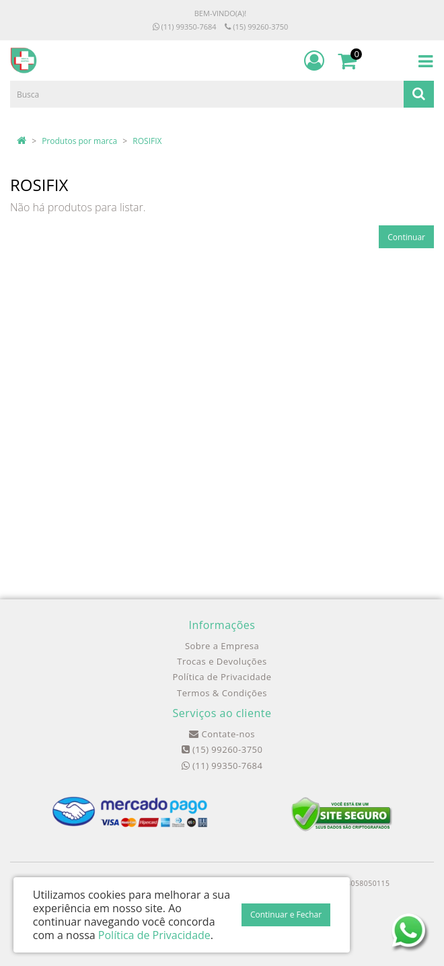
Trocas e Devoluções (221, 661)
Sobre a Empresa (222, 646)
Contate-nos (222, 734)
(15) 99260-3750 (256, 27)
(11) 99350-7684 (185, 27)
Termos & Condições (222, 693)
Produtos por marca (79, 141)
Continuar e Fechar (286, 914)
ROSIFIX (147, 141)
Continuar (406, 237)
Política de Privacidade (221, 677)
